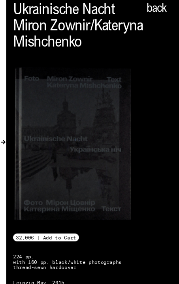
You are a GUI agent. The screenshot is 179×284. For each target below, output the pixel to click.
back (156, 9)
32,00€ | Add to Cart (46, 237)
